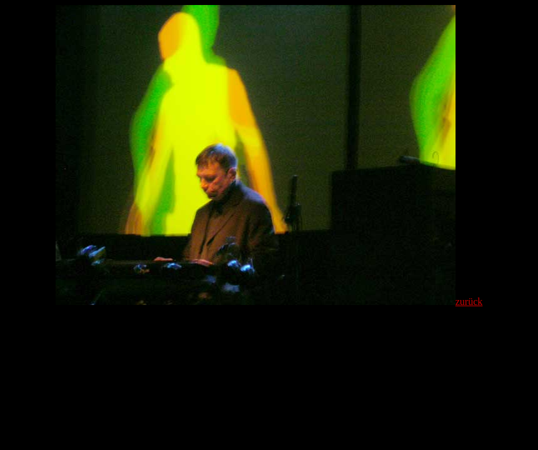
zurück (469, 301)
